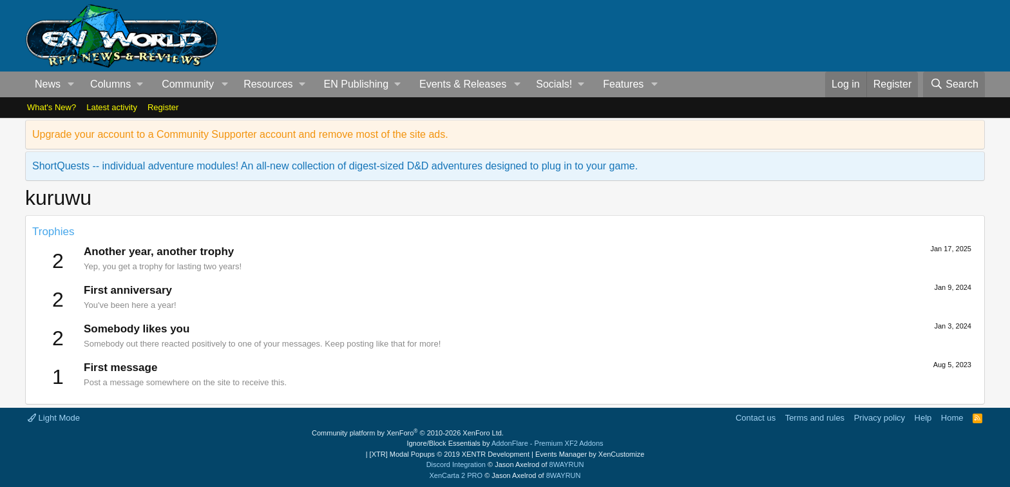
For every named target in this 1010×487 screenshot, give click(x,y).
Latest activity (111, 107)
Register (163, 107)
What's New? (51, 107)
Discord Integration (456, 464)
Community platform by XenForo (408, 433)
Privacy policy (879, 418)
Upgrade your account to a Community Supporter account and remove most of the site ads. (240, 134)
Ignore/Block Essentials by (504, 443)
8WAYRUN (566, 464)
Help (923, 418)
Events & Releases (462, 84)
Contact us (756, 418)
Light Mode (54, 418)
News (48, 84)
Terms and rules (814, 418)
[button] (71, 84)
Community (188, 84)
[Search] (954, 84)
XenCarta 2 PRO (456, 475)
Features (623, 84)
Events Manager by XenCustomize (589, 454)
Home (952, 418)
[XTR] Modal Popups (449, 454)
